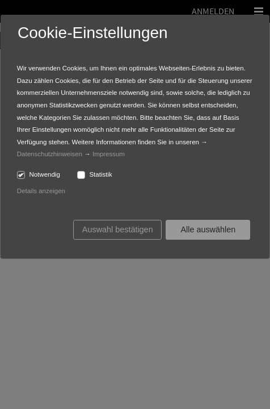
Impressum (108, 154)
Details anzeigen (41, 190)
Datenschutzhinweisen (49, 154)
